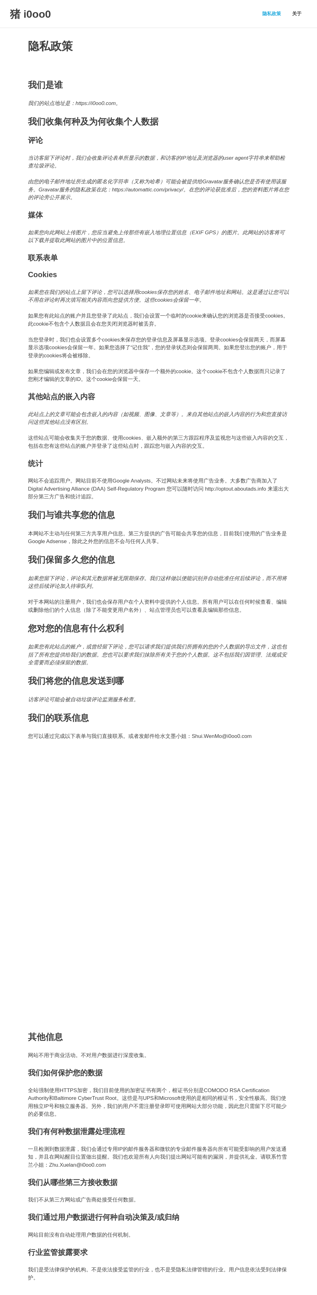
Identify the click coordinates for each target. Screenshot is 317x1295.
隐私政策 (271, 13)
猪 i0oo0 (33, 13)
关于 (296, 13)
